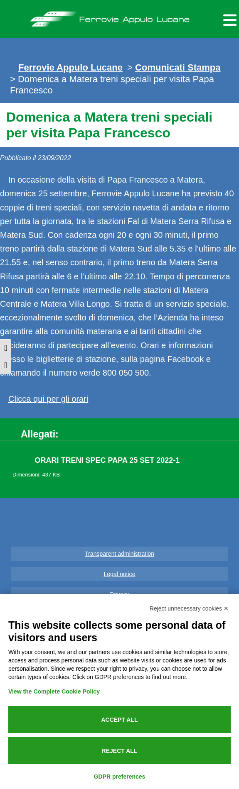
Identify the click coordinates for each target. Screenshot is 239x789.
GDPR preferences (119, 776)
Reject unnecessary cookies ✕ (189, 608)
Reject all (120, 750)
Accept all (119, 719)
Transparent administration (119, 553)
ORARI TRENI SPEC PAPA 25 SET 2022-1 (107, 460)
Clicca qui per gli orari (48, 398)
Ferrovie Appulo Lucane (119, 17)
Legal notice (120, 574)
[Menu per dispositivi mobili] (228, 19)
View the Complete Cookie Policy (54, 691)
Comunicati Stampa (177, 67)
